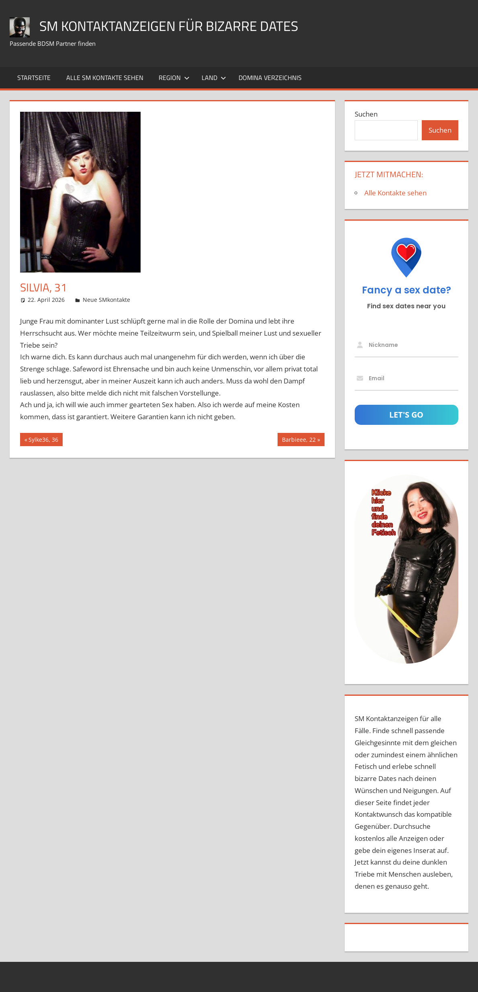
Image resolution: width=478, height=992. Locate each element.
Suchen (366, 114)
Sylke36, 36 (43, 441)
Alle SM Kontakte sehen (104, 77)
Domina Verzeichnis (270, 77)
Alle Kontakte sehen (395, 192)
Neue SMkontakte (106, 299)
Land (214, 77)
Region (174, 77)
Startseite (34, 77)
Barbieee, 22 (299, 441)
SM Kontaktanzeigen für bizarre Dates (175, 25)
